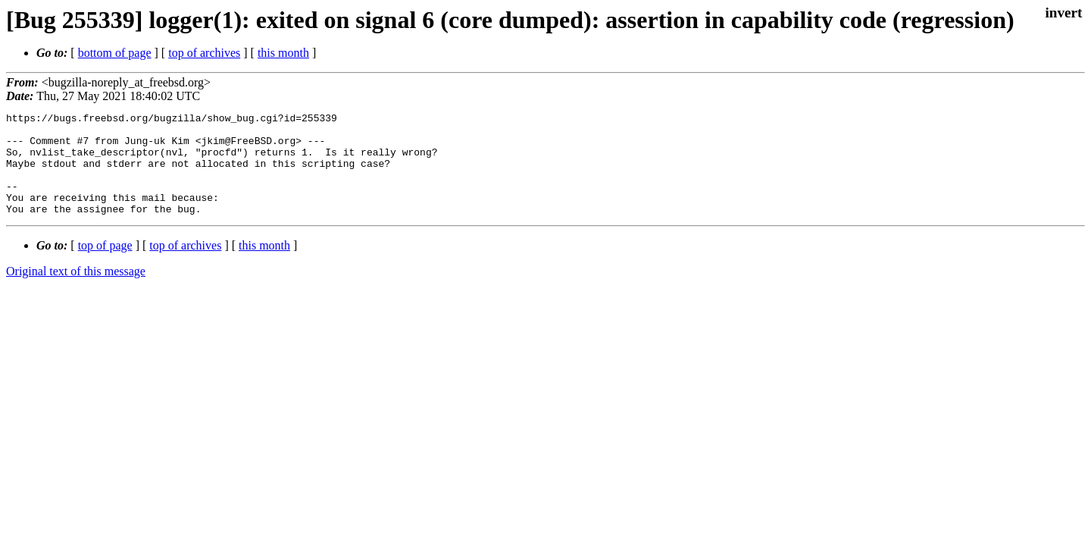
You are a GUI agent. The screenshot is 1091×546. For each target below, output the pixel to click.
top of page (105, 265)
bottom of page (115, 52)
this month (283, 52)
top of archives (204, 52)
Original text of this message (75, 291)
